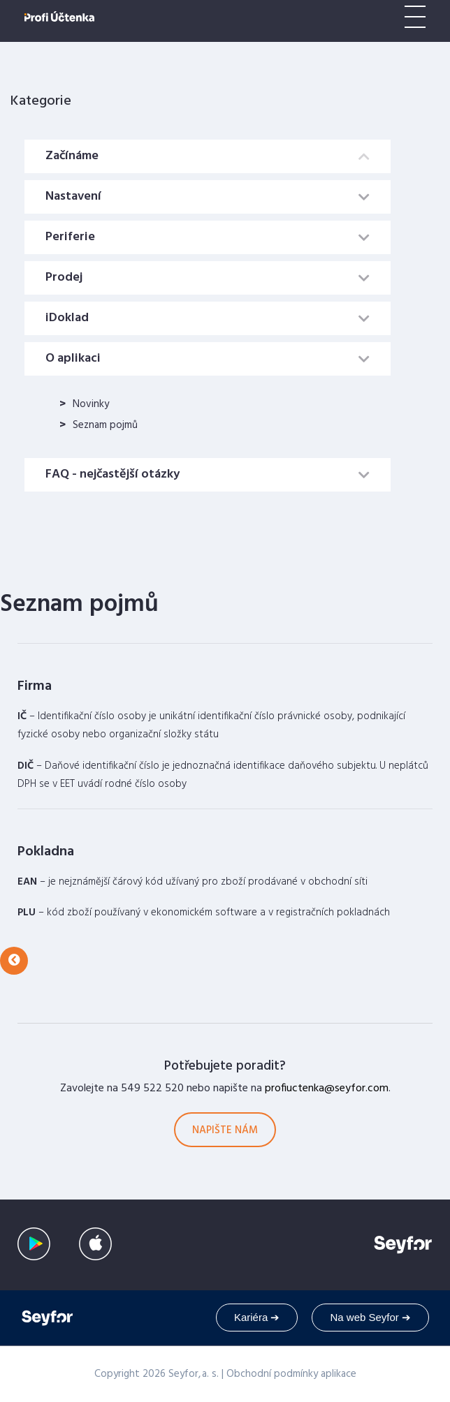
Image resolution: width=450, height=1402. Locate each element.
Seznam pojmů (105, 425)
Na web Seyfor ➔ (370, 1317)
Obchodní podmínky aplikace (291, 1374)
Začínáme (72, 156)
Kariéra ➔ (257, 1317)
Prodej (63, 277)
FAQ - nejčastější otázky (112, 474)
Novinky (91, 404)
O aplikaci (73, 358)
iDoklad (67, 318)
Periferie (70, 237)
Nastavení (73, 196)
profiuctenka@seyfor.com (327, 1088)
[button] (14, 961)
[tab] (207, 156)
